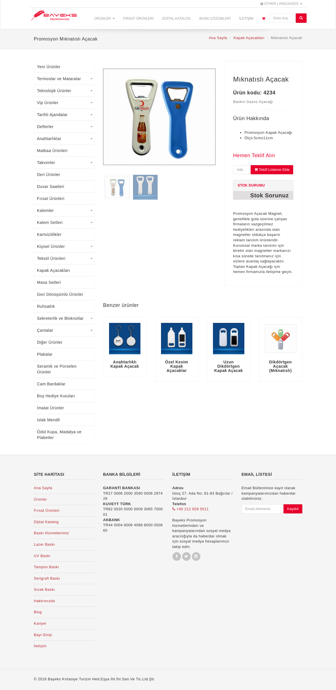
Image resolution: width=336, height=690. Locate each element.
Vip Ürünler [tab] (65, 102)
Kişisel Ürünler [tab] (65, 246)
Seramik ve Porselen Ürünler (57, 369)
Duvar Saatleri (51, 186)
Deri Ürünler (48, 174)
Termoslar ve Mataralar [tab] (65, 78)
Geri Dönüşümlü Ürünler (60, 294)
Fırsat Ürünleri (138, 19)
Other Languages (281, 4)
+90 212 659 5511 (190, 509)
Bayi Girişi (43, 635)
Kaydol (293, 509)
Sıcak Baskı (44, 589)
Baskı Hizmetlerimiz (51, 533)
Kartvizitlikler (49, 234)
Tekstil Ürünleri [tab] (65, 258)
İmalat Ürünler (50, 408)
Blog (38, 612)
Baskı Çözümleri (214, 19)
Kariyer (40, 623)
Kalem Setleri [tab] (65, 222)
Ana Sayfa (218, 38)
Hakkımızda (44, 601)
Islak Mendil (48, 420)
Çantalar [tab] (65, 330)
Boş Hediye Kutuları (56, 396)
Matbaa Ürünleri (52, 150)
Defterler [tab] (65, 126)
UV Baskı (42, 556)
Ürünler (104, 19)
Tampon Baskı (46, 567)
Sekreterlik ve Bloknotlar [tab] (65, 318)
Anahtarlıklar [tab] (65, 138)
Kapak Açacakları (249, 38)
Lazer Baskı (44, 544)
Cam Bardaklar (51, 384)
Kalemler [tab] (65, 210)
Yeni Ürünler (49, 66)
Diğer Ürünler (50, 342)
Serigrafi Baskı (47, 578)
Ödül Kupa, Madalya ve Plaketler (59, 435)
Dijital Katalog (176, 19)
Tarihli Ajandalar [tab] (65, 114)
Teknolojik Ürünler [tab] (65, 90)
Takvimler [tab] (65, 162)
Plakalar (45, 354)
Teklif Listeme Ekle (271, 169)
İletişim (246, 19)
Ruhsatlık (46, 306)
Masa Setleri (49, 282)
